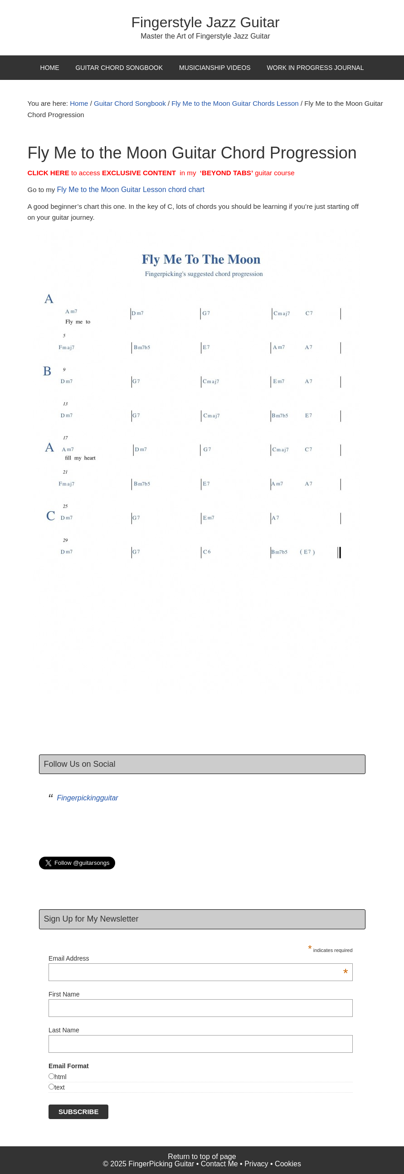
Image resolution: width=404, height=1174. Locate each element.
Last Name (64, 1030)
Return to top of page (202, 1156)
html (60, 1076)
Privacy (256, 1163)
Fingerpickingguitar (87, 798)
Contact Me (219, 1163)
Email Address (198, 958)
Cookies (288, 1163)
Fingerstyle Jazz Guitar (205, 22)
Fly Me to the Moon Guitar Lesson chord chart (130, 189)
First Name (64, 994)
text (59, 1086)
